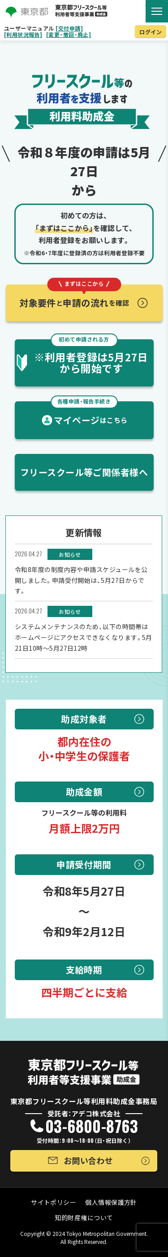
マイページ (89, 413)
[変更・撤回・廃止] (68, 34)
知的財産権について (84, 1217)
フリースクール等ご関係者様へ (84, 472)
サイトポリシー (53, 1202)
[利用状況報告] (23, 34)
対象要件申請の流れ (74, 296)
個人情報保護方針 (111, 1202)
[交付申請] (69, 28)
